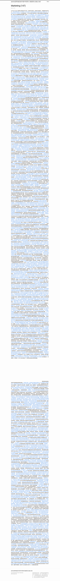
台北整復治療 (46, 430)
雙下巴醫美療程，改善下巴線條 (34, 14)
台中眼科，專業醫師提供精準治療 (38, 408)
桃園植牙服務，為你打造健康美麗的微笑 (26, 84)
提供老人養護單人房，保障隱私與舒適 (28, 287)
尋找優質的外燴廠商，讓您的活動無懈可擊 (32, 404)
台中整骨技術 (15, 533)
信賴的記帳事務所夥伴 (35, 53)
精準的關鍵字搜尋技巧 (29, 536)
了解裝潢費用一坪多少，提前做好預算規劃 (28, 455)
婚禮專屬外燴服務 (44, 54)
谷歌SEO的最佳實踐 (22, 351)
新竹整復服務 (40, 422)
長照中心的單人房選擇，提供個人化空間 (35, 73)
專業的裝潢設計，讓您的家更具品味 (33, 233)
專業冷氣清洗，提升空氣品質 (42, 36)
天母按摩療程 (45, 32)
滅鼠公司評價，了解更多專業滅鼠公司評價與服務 (26, 64)
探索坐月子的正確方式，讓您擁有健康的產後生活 (21, 284)
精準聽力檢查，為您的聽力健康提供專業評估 (32, 382)
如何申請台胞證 (44, 71)
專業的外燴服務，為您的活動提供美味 (37, 144)
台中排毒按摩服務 (27, 119)
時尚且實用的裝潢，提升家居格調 (29, 191)
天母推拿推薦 (26, 277)
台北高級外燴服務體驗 (18, 162)
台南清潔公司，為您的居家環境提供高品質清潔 (33, 252)
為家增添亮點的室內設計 (39, 92)
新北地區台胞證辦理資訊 (24, 344)
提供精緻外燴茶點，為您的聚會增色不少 (37, 35)
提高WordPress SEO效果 (35, 239)
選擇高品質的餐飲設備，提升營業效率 (34, 169)
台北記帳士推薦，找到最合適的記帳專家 (37, 244)
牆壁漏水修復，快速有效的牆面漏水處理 (32, 219)
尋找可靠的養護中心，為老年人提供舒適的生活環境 (38, 386)
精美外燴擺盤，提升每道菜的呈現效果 (29, 250)
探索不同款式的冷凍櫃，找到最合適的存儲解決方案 (29, 444)
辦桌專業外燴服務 (42, 399)
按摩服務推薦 (17, 290)
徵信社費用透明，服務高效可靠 (22, 318)
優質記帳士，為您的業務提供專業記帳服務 (39, 425)
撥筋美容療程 (21, 329)
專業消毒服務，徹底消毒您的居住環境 (27, 78)
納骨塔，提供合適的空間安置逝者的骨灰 (25, 345)
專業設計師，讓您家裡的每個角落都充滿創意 (30, 29)
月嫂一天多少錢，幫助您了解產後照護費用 (26, 57)
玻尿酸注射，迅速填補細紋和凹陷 (39, 263)
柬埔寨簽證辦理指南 (41, 152)
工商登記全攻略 (23, 260)
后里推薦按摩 (15, 57)
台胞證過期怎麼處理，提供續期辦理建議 (35, 403)
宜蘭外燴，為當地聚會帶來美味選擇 (28, 266)
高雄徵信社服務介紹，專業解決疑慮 (21, 355)
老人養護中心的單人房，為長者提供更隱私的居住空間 (25, 442)
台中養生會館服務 (43, 491)
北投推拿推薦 (34, 237)
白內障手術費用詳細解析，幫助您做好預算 (19, 342)
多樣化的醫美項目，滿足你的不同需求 (21, 104)
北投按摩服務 (24, 183)
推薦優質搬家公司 (33, 541)
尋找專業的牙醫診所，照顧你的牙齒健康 (38, 295)
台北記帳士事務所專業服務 (41, 420)
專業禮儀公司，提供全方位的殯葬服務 (31, 114)
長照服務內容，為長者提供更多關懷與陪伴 (38, 218)
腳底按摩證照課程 (33, 284)
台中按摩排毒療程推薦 (18, 327)
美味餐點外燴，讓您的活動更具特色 (18, 82)
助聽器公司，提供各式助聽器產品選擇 (34, 113)
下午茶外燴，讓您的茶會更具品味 (21, 316)
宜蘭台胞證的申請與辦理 (23, 502)
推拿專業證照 (37, 469)
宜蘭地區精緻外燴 (32, 106)
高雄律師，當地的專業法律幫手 (28, 69)
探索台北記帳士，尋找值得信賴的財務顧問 (41, 108)
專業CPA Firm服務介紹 (28, 261)
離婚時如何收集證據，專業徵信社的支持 (32, 67)
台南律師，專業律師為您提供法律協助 (33, 262)
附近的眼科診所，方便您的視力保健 (26, 397)
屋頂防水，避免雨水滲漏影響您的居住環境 (31, 159)
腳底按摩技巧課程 (38, 259)
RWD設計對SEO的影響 (24, 292)
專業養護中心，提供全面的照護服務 (32, 243)
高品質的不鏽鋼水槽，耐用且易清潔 (33, 173)
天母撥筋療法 (18, 13)
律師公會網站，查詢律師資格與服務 (33, 134)
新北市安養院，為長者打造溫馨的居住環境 (30, 285)
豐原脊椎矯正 (18, 166)
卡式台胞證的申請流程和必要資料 (17, 18)
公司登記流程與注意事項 (43, 68)
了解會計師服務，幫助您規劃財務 (22, 399)
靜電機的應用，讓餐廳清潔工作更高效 (35, 124)
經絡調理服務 (17, 213)
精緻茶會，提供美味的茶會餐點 (24, 128)
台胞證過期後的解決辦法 (16, 497)
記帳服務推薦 (45, 145)
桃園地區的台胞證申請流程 (26, 295)
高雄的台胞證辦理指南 (25, 175)
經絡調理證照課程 (41, 285)
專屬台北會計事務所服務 (25, 81)
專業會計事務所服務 (19, 177)
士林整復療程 (45, 265)
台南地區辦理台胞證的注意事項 (26, 333)
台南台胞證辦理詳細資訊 (17, 315)
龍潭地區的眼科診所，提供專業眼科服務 (24, 387)
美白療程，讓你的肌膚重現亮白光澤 (41, 78)
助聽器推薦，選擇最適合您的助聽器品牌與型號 (27, 451)
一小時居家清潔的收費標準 (16, 222)
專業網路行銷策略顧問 (39, 191)
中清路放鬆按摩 (22, 48)
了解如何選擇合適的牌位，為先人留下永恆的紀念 (39, 89)
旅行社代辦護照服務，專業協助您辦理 (35, 26)
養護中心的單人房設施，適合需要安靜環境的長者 (24, 112)
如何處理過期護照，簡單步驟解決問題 (23, 303)
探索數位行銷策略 (27, 158)
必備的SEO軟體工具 (38, 438)
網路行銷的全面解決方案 (39, 465)
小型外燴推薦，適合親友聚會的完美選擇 (19, 435)
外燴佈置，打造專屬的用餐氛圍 (26, 79)
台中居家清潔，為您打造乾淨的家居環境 (33, 167)
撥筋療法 (29, 318)
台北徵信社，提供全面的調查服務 (34, 155)
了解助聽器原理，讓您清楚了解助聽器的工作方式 (33, 265)
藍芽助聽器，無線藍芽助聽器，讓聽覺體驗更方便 (32, 299)
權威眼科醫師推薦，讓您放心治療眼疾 (21, 328)
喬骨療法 (26, 30)
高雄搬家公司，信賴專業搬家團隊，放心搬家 (27, 232)
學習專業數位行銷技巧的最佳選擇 (40, 200)
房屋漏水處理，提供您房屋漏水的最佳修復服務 (20, 139)
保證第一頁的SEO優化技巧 (37, 32)
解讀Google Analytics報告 (21, 278)
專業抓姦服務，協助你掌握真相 (19, 263)
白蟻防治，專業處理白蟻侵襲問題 (33, 509)
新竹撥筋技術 (42, 223)
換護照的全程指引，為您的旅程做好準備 (31, 146)
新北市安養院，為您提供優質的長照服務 (33, 179)
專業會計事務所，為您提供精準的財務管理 (36, 63)
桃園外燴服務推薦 (29, 301)
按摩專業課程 (35, 195)
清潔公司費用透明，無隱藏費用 (34, 21)
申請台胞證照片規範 (43, 321)
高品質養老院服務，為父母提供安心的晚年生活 (19, 118)
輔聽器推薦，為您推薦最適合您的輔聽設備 (36, 104)
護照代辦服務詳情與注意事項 (24, 218)
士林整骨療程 (32, 46)
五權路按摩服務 (39, 448)
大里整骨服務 (17, 476)
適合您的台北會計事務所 (15, 333)
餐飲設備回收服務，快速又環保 (33, 38)
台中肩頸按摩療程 (14, 506)
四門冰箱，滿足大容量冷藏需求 (36, 158)
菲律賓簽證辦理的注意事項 (44, 29)
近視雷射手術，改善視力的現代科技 (30, 36)
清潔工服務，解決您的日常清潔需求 (32, 491)
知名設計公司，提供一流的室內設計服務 (21, 481)
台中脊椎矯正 (18, 120)
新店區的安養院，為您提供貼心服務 (21, 418)
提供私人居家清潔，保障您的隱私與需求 (22, 484)
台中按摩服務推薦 (24, 403)
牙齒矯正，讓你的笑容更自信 (42, 332)
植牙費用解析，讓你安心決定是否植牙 (23, 46)
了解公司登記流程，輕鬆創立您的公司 (26, 32)
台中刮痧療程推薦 (42, 135)
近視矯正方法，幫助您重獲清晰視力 (36, 103)
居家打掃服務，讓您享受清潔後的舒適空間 (40, 261)
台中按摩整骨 (42, 382)
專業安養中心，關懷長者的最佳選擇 (26, 168)
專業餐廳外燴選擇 (19, 157)
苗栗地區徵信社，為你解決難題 (27, 166)
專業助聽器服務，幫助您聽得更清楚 (33, 230)
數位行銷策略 (30, 108)
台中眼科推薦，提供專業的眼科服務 (37, 433)
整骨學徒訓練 (41, 59)
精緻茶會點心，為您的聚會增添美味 (38, 333)
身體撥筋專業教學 (36, 74)
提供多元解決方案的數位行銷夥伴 (28, 37)
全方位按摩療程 (22, 274)
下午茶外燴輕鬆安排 (29, 263)
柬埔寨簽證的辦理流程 (35, 41)
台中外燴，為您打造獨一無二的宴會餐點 (35, 293)
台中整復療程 (44, 158)
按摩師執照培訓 (31, 305)
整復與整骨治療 (46, 117)
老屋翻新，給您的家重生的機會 (22, 174)
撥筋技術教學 (31, 174)
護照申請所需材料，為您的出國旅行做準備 (38, 87)
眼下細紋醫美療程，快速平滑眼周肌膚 (27, 563)
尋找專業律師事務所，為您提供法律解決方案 (34, 86)
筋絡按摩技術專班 (36, 525)
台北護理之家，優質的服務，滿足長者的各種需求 (38, 185)
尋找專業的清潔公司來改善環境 (22, 108)
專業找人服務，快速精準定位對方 (20, 301)
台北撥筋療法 (39, 553)
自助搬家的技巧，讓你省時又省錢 (31, 152)
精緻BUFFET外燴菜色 (35, 524)
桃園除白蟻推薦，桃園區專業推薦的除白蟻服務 (23, 255)
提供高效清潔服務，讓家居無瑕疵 (33, 544)
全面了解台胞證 (38, 548)
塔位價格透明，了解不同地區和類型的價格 (40, 512)
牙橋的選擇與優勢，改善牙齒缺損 (31, 493)
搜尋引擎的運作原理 (37, 168)
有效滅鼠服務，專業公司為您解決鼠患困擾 (20, 240)
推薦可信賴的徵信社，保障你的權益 (31, 415)
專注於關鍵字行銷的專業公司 (33, 135)
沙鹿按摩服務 (15, 98)
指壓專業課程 (29, 452)
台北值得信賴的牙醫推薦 (39, 429)
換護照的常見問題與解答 (27, 123)
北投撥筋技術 (41, 484)
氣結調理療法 (45, 438)
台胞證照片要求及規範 (38, 112)
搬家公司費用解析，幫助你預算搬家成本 (27, 429)
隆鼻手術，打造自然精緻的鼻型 (39, 140)
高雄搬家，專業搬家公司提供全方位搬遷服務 (26, 27)
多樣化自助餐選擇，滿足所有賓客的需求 (31, 321)
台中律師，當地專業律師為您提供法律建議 (25, 147)
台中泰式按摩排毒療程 (19, 228)
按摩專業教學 (35, 207)
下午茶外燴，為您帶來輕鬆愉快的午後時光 (28, 234)
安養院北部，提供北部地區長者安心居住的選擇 (24, 74)
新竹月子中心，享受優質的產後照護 (17, 30)
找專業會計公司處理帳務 (41, 197)
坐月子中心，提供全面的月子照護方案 (21, 276)
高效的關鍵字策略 (25, 223)
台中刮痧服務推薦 (43, 67)
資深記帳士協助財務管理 (44, 41)
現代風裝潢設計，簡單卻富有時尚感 (21, 47)
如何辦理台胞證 (22, 97)
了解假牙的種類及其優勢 (42, 503)
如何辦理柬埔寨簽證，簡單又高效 (37, 556)
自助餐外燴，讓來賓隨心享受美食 (25, 62)
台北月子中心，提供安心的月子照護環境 (39, 123)
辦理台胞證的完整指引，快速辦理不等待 (20, 353)
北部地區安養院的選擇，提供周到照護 (21, 271)
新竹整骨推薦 (17, 78)
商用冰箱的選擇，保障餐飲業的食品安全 (22, 331)
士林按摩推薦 (18, 100)
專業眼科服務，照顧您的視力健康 (30, 459)
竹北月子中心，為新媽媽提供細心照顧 (27, 93)
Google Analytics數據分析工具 (31, 15)
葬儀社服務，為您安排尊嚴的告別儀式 (30, 211)
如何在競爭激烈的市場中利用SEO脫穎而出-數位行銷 (26, 1)
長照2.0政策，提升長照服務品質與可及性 (40, 96)
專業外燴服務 (17, 178)
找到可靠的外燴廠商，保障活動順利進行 (23, 25)
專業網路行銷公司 (30, 388)
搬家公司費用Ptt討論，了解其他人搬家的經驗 (19, 38)
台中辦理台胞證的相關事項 (21, 179)
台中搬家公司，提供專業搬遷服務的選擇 (22, 103)
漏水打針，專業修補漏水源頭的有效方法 (30, 273)
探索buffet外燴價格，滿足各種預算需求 (38, 318)
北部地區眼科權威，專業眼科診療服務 (41, 37)
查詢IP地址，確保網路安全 (43, 95)
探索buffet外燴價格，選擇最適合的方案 (34, 274)
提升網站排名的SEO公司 (39, 20)
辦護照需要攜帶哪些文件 (38, 69)
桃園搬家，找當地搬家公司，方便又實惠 (30, 177)
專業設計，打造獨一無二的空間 (27, 525)
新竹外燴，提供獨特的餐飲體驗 (32, 183)
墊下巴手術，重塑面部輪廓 (43, 407)
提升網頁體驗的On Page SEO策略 (22, 26)
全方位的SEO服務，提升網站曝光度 (36, 276)
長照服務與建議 (24, 106)
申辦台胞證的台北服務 (23, 272)
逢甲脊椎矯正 (32, 338)
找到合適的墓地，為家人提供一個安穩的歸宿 (29, 526)
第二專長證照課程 (25, 63)
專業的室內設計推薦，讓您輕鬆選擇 (24, 16)
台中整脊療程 (45, 128)
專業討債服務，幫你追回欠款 (22, 135)
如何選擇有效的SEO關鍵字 (18, 227)
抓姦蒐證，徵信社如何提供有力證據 (40, 536)
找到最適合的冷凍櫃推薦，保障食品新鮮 (23, 433)
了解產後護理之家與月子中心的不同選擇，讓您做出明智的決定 (28, 559)
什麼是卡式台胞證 (22, 126)
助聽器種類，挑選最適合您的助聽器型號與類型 (39, 16)
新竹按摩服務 (35, 24)
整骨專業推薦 (20, 130)
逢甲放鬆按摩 (31, 102)
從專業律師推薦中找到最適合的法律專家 (31, 396)
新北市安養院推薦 (38, 471)
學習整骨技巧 (24, 230)
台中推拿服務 (45, 222)
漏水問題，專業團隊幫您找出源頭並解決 (30, 130)
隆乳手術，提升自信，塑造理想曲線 (21, 337)
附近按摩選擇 (26, 185)
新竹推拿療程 (21, 251)
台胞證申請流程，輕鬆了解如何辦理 (37, 62)
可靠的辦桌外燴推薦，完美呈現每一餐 (30, 18)
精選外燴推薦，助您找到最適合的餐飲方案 (19, 109)
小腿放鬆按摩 (41, 479)
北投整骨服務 (25, 305)
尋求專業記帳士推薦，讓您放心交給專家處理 (30, 479)
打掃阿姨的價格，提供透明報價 (17, 69)
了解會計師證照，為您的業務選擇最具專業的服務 (25, 150)
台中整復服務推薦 (28, 513)
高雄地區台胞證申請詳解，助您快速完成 (24, 43)
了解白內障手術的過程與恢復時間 (36, 117)
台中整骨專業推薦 (24, 155)
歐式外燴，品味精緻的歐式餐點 (32, 95)
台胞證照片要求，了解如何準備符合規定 (33, 310)
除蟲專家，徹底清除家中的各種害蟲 (21, 410)
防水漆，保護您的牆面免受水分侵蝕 (41, 307)
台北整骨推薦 (44, 343)
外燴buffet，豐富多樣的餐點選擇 (21, 460)
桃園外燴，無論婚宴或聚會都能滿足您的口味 (31, 42)
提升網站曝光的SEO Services (32, 189)
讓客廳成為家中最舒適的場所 (31, 58)
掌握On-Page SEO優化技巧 (30, 122)
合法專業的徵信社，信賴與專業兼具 (17, 146)
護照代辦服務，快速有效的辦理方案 (38, 249)
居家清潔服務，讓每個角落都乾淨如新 (32, 82)
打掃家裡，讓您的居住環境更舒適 (25, 300)
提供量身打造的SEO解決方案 (20, 15)
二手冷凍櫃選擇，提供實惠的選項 (41, 64)
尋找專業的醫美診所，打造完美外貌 (28, 438)
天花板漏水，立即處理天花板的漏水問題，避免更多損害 (32, 547)
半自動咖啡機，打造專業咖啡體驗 (17, 544)
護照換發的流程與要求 (42, 284)
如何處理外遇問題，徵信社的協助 (20, 58)
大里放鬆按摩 (29, 408)
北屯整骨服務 (22, 178)
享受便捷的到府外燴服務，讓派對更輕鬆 (36, 271)
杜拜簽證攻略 (40, 476)
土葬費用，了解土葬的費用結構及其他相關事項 (36, 389)
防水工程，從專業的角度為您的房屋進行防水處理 (27, 561)
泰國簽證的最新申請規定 (18, 273)
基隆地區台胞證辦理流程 (28, 96)
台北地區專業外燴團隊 (29, 221)
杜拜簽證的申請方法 (27, 90)
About (48, 1)
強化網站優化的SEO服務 (28, 551)
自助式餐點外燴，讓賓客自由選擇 (40, 241)
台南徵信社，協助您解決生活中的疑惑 (40, 464)
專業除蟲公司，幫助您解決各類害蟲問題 (33, 474)
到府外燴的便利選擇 (32, 337)
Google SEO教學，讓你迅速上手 (30, 45)
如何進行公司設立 (21, 76)
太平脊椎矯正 (37, 150)
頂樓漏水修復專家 (43, 80)
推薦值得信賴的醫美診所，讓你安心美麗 (20, 470)
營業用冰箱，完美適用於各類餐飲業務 (34, 405)
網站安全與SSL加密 (23, 51)
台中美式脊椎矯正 (18, 295)
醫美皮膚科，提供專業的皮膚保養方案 (31, 48)
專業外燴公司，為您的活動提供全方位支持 (22, 117)
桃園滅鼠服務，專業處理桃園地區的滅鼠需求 (22, 144)
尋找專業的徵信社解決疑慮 (29, 307)
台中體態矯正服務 (17, 495)
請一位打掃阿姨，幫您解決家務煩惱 (19, 41)
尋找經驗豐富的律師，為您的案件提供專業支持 (38, 208)
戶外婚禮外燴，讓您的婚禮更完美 (40, 174)
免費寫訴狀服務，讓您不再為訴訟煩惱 (36, 344)
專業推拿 (31, 457)
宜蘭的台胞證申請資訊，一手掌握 (38, 452)
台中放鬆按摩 (28, 41)
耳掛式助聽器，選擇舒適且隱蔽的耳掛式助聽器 (33, 356)
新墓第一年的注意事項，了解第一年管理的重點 (28, 197)
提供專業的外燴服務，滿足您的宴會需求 (30, 227)
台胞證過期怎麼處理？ (37, 301)
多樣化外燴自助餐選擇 (41, 413)
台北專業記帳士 (20, 404)
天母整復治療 (26, 101)
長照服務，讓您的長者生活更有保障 (18, 156)
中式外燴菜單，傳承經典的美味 (31, 278)
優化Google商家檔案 (32, 502)
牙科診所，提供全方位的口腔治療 (31, 398)
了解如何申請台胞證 (25, 148)
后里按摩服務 (45, 547)
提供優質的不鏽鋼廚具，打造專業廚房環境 (22, 145)
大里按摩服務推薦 (18, 148)
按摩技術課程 (42, 555)
